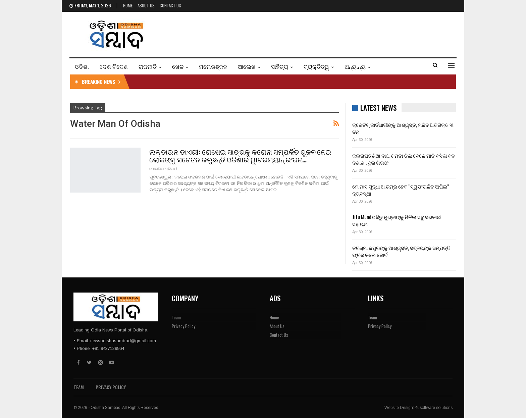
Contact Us (170, 5)
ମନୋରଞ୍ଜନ (213, 66)
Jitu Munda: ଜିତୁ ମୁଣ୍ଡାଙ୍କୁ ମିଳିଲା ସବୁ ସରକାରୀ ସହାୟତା (396, 220)
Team (176, 317)
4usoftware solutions (434, 407)
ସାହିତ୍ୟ (279, 66)
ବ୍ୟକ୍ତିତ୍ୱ (316, 66)
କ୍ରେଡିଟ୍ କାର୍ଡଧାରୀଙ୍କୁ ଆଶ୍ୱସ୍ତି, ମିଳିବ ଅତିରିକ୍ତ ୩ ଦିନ (403, 128)
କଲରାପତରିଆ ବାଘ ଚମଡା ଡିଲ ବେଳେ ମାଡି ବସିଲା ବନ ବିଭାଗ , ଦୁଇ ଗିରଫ (403, 159)
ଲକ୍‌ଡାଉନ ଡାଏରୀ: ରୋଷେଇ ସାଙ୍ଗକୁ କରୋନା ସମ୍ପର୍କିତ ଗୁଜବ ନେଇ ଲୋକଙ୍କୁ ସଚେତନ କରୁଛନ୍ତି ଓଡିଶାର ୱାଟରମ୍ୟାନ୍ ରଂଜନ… (240, 155)
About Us (146, 5)
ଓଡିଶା (82, 66)
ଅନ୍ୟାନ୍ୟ (355, 66)
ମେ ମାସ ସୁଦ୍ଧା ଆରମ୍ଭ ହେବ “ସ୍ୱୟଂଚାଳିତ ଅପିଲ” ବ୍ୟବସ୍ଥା (400, 189)
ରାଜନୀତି (148, 66)
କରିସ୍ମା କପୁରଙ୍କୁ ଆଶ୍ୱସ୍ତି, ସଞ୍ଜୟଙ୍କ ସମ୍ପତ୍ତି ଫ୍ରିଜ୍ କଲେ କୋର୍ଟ (401, 251)
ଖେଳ (177, 66)
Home (128, 5)
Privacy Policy (183, 326)
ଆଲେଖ (247, 66)
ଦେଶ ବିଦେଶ (114, 66)
